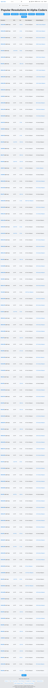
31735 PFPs (15, 50)
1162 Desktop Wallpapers (40, 618)
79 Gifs (21, 50)
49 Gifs (21, 461)
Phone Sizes (31, 14)
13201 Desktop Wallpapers (40, 83)
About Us (6, 681)
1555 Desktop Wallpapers (40, 442)
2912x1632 (3, 187)
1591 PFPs (15, 461)
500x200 (2, 644)
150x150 (2, 50)
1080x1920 (3, 200)
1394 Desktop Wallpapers (40, 553)
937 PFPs (15, 546)
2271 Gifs (21, 350)
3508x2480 (3, 507)
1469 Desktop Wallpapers (40, 540)
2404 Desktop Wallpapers (40, 298)
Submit (33, 1)
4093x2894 (3, 487)
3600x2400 (3, 481)
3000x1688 (3, 331)
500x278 (2, 337)
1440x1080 (3, 605)
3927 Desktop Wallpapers (40, 239)
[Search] (21, 1)
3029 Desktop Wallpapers (40, 285)
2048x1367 (3, 305)
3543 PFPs (15, 233)
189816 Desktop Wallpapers (41, 24)
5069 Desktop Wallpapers (40, 181)
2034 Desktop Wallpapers (40, 396)
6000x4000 (3, 207)
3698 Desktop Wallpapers (40, 246)
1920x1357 (3, 513)
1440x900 (3, 174)
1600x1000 (3, 357)
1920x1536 (3, 664)
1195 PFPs (15, 579)
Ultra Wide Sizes (40, 14)
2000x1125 (3, 252)
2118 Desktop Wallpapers (40, 370)
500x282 (2, 409)
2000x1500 (3, 520)
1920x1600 (3, 559)
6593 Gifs (21, 155)
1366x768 (3, 135)
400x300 (2, 350)
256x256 (2, 579)
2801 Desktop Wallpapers (40, 305)
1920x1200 (3, 31)
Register (45, 1)
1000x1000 (3, 226)
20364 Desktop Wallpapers (40, 57)
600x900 (2, 624)
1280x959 (3, 598)
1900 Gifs (21, 429)
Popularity (6, 14)
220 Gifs (21, 168)
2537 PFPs (15, 311)
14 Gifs (21, 135)
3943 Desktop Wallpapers (40, 207)
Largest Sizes (15, 14)
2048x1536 (3, 272)
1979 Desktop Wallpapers (40, 422)
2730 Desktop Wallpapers (40, 318)
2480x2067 (3, 422)
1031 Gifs (21, 670)
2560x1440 (3, 70)
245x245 (2, 533)
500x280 (2, 259)
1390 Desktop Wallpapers (40, 481)
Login (42, 1)
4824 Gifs (21, 194)
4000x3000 (3, 389)
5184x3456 (3, 363)
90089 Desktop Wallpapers (40, 31)
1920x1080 (3, 24)
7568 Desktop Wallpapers (40, 109)
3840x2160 (3, 37)
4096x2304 (3, 435)
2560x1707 (3, 285)
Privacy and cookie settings (29, 683)
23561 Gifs (21, 63)
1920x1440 (3, 109)
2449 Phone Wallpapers (29, 292)
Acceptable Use (28, 681)
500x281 (2, 63)
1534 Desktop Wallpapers (40, 487)
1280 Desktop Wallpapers (40, 592)
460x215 (2, 376)
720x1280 (3, 292)
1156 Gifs (21, 611)
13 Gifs (21, 37)
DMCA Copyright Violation (18, 683)
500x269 (2, 650)
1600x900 (3, 148)
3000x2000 (3, 115)
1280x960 (3, 96)
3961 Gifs (21, 259)
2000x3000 (3, 566)
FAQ (10, 681)
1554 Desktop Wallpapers (40, 468)
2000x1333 (3, 239)
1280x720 (3, 168)
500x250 (2, 383)
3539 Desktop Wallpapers (40, 272)
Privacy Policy (15, 681)
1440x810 (3, 637)
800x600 (2, 657)
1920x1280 (3, 102)
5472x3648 (3, 468)
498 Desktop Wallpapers (40, 357)
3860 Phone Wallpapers (29, 200)
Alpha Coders (3, 1)
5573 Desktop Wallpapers (40, 187)
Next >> (24, 675)
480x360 (2, 631)
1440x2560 (3, 572)
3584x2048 (3, 500)
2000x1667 (3, 526)
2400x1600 (3, 553)
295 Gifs (21, 24)
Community (37, 1)
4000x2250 (3, 442)
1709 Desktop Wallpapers (40, 448)
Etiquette (33, 681)
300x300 (2, 494)
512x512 (2, 311)
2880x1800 (3, 181)
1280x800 (3, 128)
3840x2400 (3, 298)
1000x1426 (3, 220)
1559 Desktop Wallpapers (40, 435)
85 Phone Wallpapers (29, 566)
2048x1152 (3, 213)
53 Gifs (21, 226)
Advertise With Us (40, 681)
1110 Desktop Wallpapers (40, 416)
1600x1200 (3, 57)
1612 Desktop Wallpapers (40, 455)
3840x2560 (3, 455)
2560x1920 (3, 324)
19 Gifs (21, 31)
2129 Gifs (21, 383)
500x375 (2, 194)
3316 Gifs (21, 161)
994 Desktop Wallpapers (40, 664)
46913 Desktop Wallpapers (40, 37)
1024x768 (3, 122)
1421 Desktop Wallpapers (40, 559)
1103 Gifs (21, 644)
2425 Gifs (21, 337)
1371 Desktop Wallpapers (40, 474)
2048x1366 (3, 344)
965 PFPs (15, 494)
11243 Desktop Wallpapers (40, 76)
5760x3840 (3, 370)
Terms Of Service (21, 681)
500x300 (2, 670)
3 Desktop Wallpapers (39, 168)
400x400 (2, 141)
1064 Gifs (21, 631)
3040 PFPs (15, 161)
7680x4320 (3, 246)
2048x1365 (3, 83)
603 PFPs (15, 533)
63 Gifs (21, 579)
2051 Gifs (21, 409)
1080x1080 (3, 546)
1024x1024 (3, 233)
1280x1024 (3, 89)
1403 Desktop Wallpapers (40, 331)
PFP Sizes (24, 16)
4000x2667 (3, 540)
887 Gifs (21, 533)
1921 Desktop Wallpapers (40, 363)
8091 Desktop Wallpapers (40, 102)
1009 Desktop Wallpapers (40, 605)
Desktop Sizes (23, 14)
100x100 (2, 461)
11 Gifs (21, 200)
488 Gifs (21, 494)
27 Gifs (21, 546)
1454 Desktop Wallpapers (40, 507)
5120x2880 (3, 265)
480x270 (2, 155)
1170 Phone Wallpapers (29, 572)
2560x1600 (3, 44)
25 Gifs (21, 233)
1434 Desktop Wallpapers (40, 520)
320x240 (2, 611)
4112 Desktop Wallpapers (40, 213)
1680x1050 (3, 76)
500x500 (2, 161)
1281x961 (3, 279)
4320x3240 (3, 416)
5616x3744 (3, 396)
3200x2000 (3, 618)
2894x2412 (3, 318)
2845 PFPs (15, 226)
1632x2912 (3, 585)
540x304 (2, 402)
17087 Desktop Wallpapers (40, 70)
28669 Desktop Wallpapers (40, 44)
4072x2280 (3, 592)
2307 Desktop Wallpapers (40, 344)
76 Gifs (21, 122)
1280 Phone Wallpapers (29, 585)
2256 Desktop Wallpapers (40, 324)
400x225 (2, 429)
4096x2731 (3, 448)
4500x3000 (3, 474)
